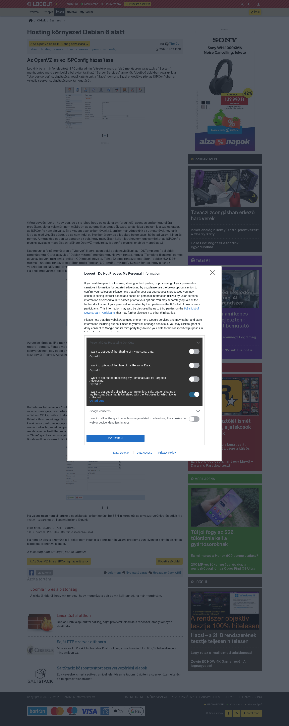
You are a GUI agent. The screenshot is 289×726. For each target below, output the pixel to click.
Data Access (144, 452)
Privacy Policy (167, 452)
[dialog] (144, 363)
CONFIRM (115, 438)
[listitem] (144, 343)
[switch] (194, 351)
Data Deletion (121, 452)
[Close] (214, 274)
